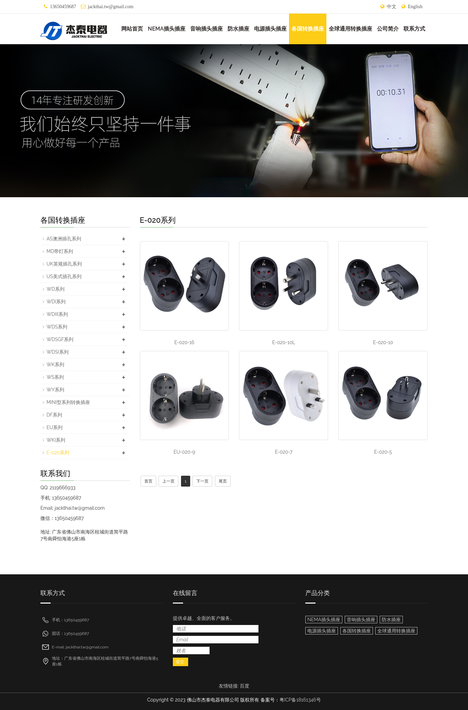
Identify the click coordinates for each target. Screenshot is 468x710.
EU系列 (54, 427)
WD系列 (56, 289)
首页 (148, 481)
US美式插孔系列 (64, 276)
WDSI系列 (58, 352)
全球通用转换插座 (350, 29)
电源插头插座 (270, 29)
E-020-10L (283, 342)
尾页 (223, 481)
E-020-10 (383, 342)
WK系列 (55, 364)
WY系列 (55, 389)
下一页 (202, 481)
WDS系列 (57, 326)
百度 (244, 686)
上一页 (168, 481)
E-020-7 (283, 452)
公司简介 (388, 29)
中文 (391, 6)
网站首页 (132, 29)
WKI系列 (56, 440)
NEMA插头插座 (166, 29)
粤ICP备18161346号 (300, 700)
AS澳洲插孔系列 (64, 238)
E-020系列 (58, 452)
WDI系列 (56, 301)
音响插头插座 (206, 29)
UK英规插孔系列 (64, 264)
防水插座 (238, 29)
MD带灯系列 (60, 251)
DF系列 (54, 415)
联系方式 (414, 29)
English (415, 6)
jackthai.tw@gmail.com (110, 6)
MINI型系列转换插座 (68, 402)
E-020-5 (383, 452)
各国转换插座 (307, 29)
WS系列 (55, 377)
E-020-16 (184, 342)
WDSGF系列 (60, 339)
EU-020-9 (184, 452)
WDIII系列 (57, 314)
